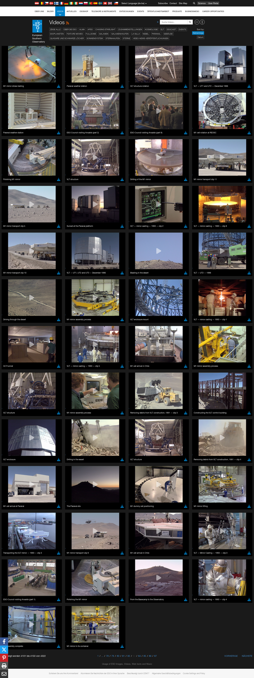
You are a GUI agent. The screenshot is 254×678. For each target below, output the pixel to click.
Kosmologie (151, 29)
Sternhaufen (113, 38)
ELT (162, 29)
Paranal (156, 34)
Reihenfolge (198, 33)
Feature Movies (75, 34)
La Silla (136, 34)
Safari (37, 423)
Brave (37, 411)
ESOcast (171, 29)
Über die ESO (70, 29)
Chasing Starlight (105, 29)
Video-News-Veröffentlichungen (150, 38)
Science (202, 3)
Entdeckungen (126, 11)
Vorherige (231, 655)
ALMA (82, 29)
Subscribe (163, 3)
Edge (37, 417)
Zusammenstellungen (130, 29)
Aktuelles (71, 11)
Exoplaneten (57, 34)
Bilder (50, 11)
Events (140, 11)
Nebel (146, 34)
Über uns (39, 11)
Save (36, 470)
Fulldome (91, 34)
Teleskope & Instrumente (103, 11)
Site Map (183, 3)
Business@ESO (192, 11)
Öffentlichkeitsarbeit (158, 11)
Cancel (51, 470)
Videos (60, 13)
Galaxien (103, 34)
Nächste (247, 655)
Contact (173, 3)
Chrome (38, 414)
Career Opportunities (213, 11)
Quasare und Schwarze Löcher (67, 38)
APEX (90, 29)
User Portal (213, 3)
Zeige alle (55, 29)
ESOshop (84, 11)
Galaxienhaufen (120, 34)
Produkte (177, 11)
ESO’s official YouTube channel (102, 354)
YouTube (32, 354)
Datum (200, 37)
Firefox (38, 420)
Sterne (126, 38)
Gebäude (168, 34)
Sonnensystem (95, 38)
